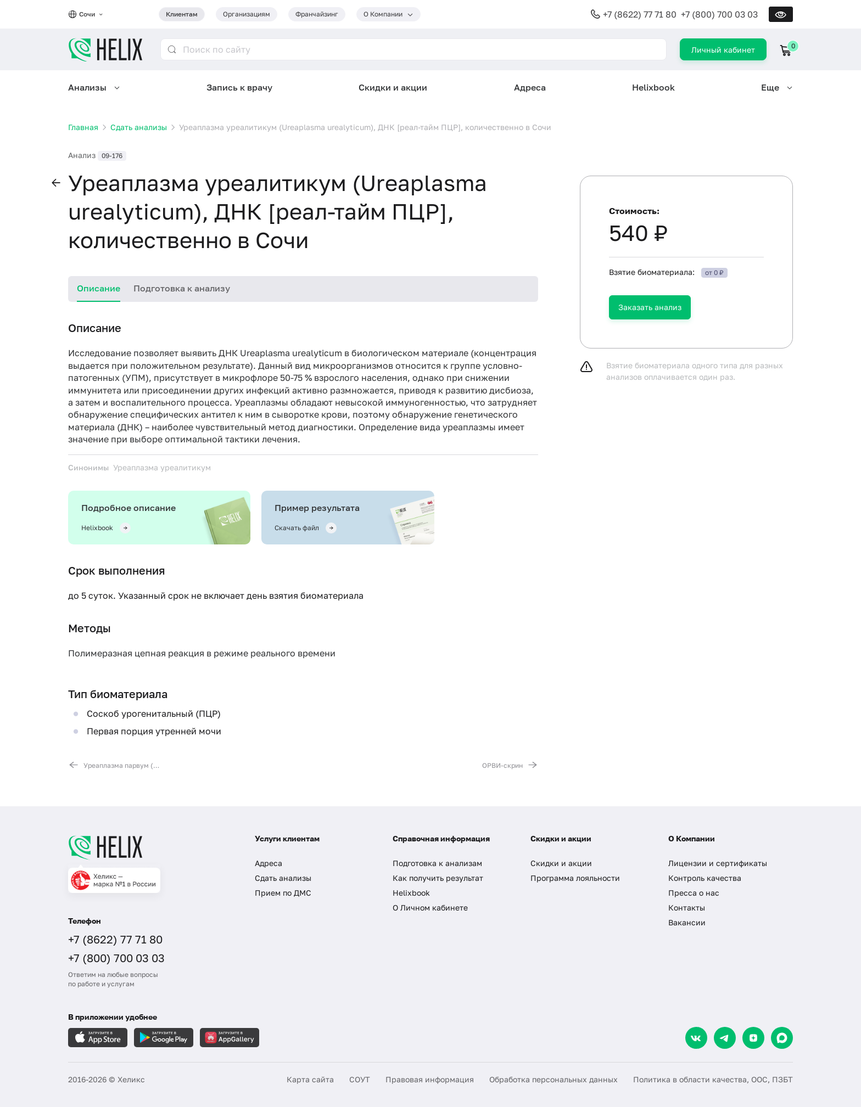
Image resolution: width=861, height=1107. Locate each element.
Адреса (530, 87)
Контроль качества (704, 878)
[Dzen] (753, 1038)
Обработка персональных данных (553, 1079)
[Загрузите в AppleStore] (97, 1037)
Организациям (246, 14)
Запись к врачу (239, 87)
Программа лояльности (575, 878)
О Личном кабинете (430, 907)
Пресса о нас (693, 892)
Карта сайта (310, 1079)
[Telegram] (725, 1038)
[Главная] (150, 847)
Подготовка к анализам (437, 863)
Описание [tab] (98, 288)
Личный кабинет (723, 49)
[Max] (782, 1038)
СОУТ (359, 1079)
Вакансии (687, 922)
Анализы (87, 87)
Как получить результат (438, 878)
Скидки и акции (393, 87)
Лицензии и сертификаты (717, 863)
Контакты (686, 907)
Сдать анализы (283, 878)
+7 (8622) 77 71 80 (640, 14)
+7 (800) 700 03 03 (719, 14)
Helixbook (653, 87)
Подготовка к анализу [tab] (181, 288)
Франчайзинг (316, 14)
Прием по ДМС (283, 892)
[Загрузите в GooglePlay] (163, 1037)
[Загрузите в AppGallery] (229, 1037)
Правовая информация (429, 1079)
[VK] (696, 1038)
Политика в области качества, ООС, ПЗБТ (713, 1079)
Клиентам (182, 14)
